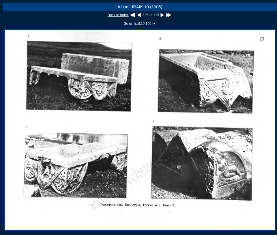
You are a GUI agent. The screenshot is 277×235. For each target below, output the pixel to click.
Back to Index (118, 15)
